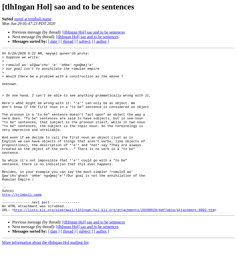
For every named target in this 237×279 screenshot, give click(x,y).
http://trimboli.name (22, 223)
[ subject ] (85, 41)
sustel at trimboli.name (32, 19)
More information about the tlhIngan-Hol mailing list (45, 274)
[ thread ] (68, 41)
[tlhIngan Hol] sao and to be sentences (93, 32)
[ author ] (101, 41)
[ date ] (54, 41)
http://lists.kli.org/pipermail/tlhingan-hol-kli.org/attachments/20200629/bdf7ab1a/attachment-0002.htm (114, 242)
